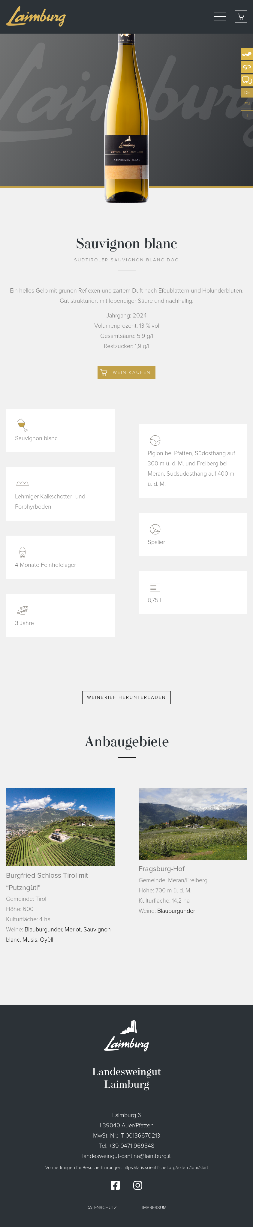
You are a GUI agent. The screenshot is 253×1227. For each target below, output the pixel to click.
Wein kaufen (132, 372)
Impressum (154, 1207)
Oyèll (46, 939)
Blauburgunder (43, 929)
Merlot (73, 929)
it (247, 115)
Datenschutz (101, 1207)
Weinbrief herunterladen (126, 697)
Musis (30, 939)
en (247, 104)
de (247, 92)
